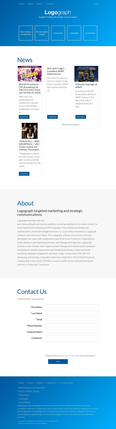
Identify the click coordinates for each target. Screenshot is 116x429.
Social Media (90, 33)
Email (39, 319)
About (39, 3)
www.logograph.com (52, 421)
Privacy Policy (68, 355)
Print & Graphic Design (42, 33)
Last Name (36, 313)
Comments (36, 338)
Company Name (34, 331)
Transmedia (58, 33)
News (30, 3)
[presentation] (63, 347)
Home (22, 3)
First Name (36, 307)
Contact (49, 3)
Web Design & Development (25, 33)
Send (58, 361)
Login (96, 3)
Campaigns (74, 33)
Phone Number (34, 325)
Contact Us (51, 382)
